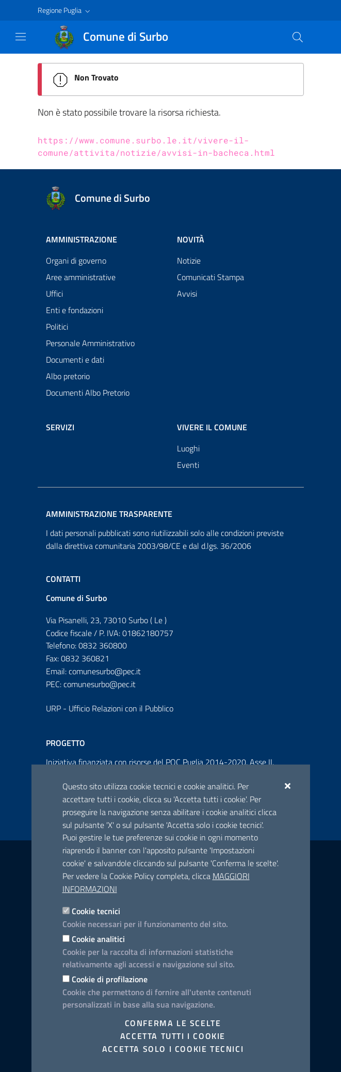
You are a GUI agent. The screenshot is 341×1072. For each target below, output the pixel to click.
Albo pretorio (68, 376)
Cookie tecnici (96, 911)
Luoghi (188, 448)
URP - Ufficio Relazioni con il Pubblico (109, 708)
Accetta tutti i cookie (172, 1036)
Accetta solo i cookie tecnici (172, 1049)
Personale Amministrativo (90, 343)
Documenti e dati (75, 359)
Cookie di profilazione (110, 979)
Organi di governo (76, 260)
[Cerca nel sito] (297, 37)
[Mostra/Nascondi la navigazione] (20, 36)
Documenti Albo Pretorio (87, 392)
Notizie (189, 260)
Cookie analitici (98, 939)
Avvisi (187, 293)
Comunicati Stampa (210, 277)
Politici (57, 326)
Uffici (54, 293)
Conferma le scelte (173, 1023)
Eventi (188, 465)
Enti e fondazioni (74, 310)
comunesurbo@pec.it (105, 671)
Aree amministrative (81, 277)
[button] (65, 10)
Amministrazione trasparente (109, 514)
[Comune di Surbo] (117, 37)
